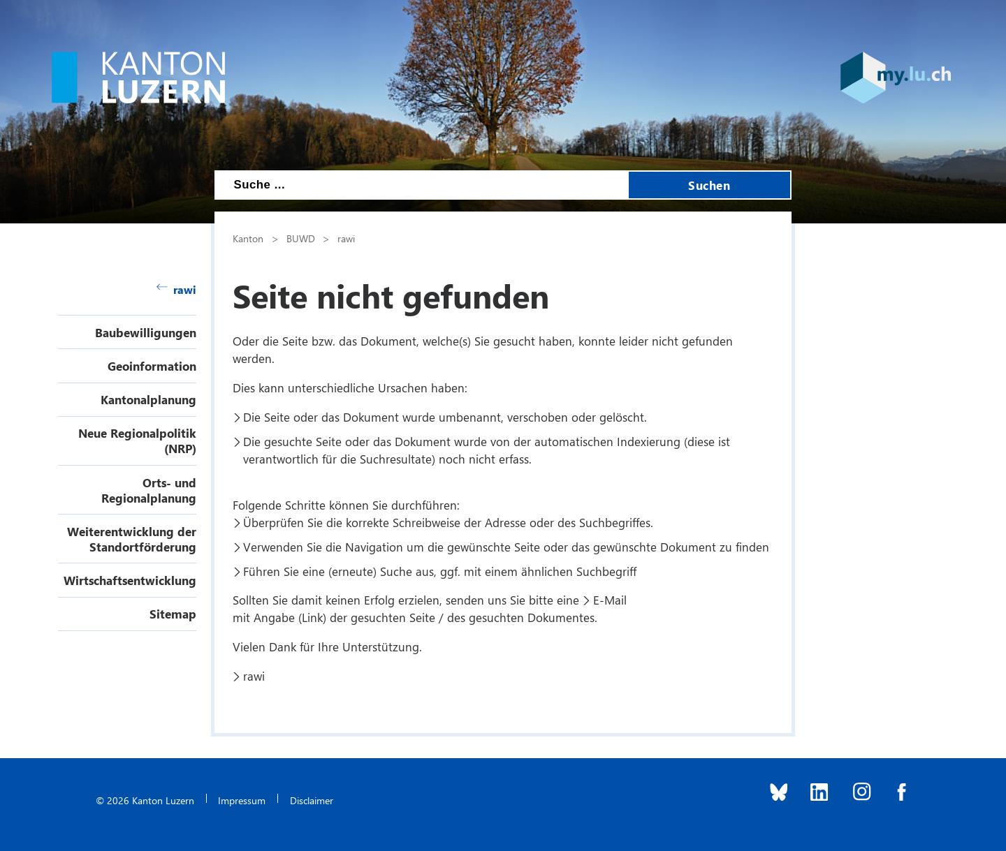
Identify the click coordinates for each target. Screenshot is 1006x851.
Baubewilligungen (145, 332)
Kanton (248, 238)
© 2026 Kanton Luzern (145, 800)
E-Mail (610, 599)
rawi (176, 289)
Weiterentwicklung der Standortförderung (131, 539)
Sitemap (173, 613)
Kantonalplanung (148, 399)
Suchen (709, 185)
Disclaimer (311, 800)
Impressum (241, 800)
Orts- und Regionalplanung (148, 490)
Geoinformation (152, 365)
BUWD (300, 238)
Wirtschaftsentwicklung (130, 580)
